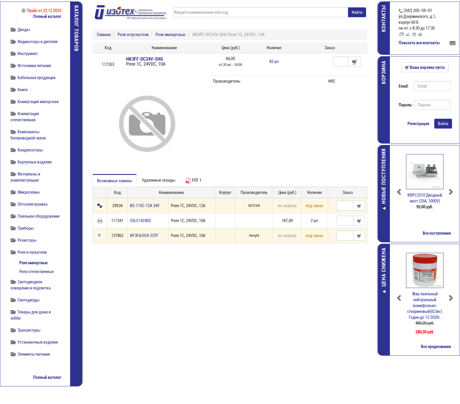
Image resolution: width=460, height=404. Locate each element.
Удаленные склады (158, 180)
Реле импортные (33, 262)
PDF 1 (193, 181)
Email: (404, 86)
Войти (443, 123)
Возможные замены (114, 180)
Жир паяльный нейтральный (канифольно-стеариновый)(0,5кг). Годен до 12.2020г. (425, 306)
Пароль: (404, 105)
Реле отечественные (36, 271)
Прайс (41, 10)
